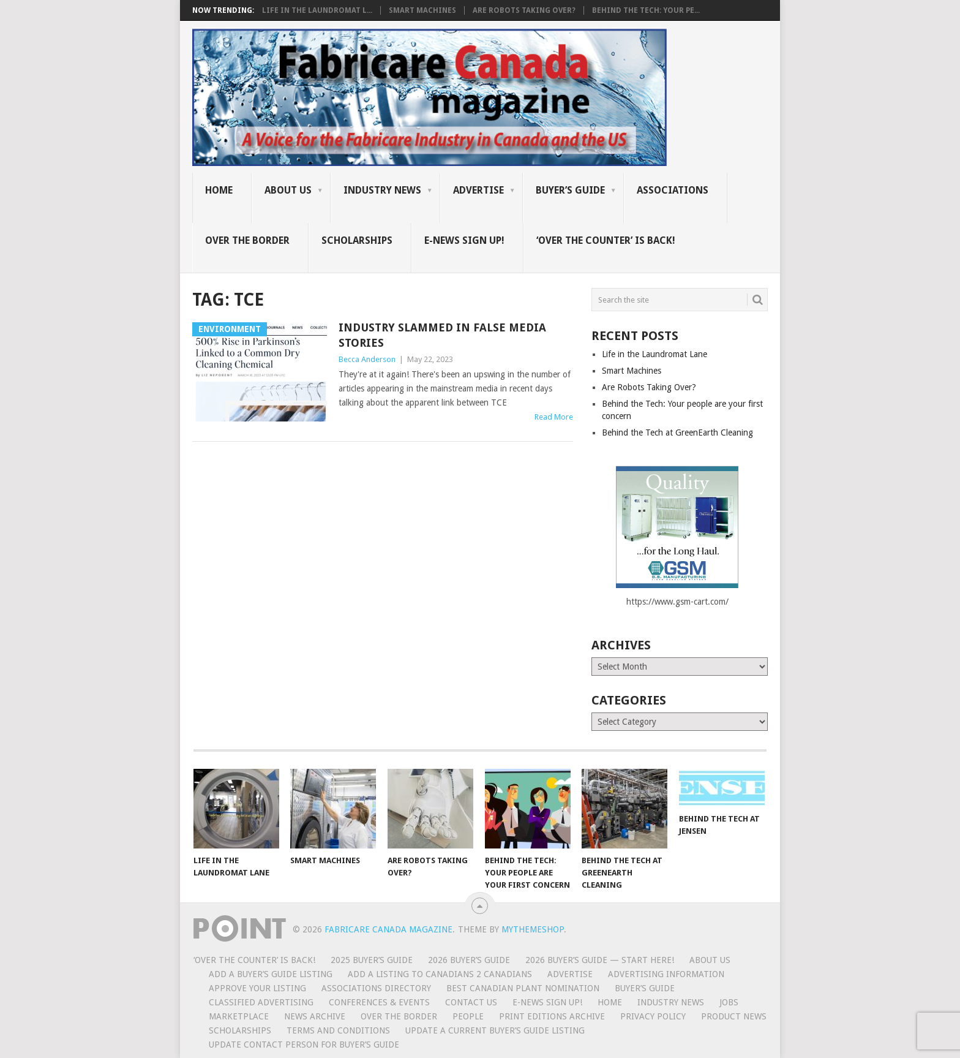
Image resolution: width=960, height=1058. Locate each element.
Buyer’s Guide (570, 190)
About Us (288, 190)
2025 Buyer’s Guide (372, 960)
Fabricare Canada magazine (388, 929)
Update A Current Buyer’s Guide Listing (495, 1030)
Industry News (382, 190)
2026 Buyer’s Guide (469, 960)
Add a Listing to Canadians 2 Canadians (440, 974)
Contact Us (471, 1002)
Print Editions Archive (552, 1016)
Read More (553, 416)
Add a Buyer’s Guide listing (270, 974)
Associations (672, 190)
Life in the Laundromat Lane (654, 354)
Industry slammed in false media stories (442, 335)
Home (219, 190)
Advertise (478, 190)
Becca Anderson (367, 359)
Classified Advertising (261, 1002)
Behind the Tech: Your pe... (646, 10)
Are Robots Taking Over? (524, 10)
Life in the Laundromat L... (317, 10)
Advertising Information (666, 974)
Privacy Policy (653, 1016)
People (468, 1016)
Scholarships (356, 240)
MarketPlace (239, 1016)
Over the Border (247, 240)
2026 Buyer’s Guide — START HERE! (599, 960)
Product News (734, 1016)
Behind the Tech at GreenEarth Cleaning (677, 432)
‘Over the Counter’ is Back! (605, 240)
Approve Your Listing (257, 988)
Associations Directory (376, 988)
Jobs (728, 1002)
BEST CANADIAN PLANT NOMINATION (522, 988)
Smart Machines (422, 10)
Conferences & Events (379, 1002)
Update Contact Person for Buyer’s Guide (304, 1044)
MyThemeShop (532, 929)
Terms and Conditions (338, 1030)
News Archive (314, 1016)
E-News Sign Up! (464, 240)
